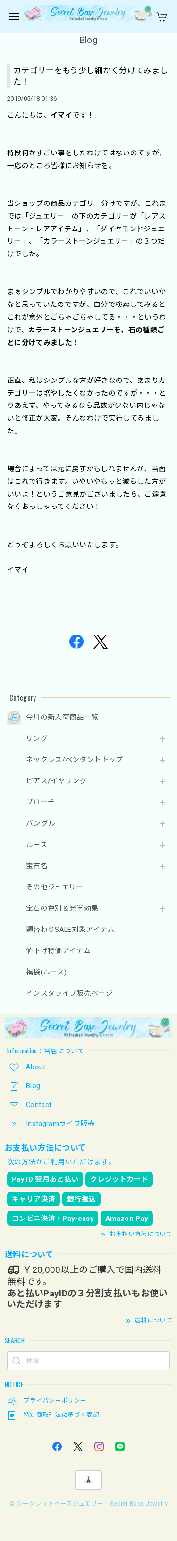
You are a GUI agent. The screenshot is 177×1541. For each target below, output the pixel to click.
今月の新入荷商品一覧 (62, 717)
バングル (40, 824)
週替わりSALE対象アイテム (70, 930)
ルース (36, 845)
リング (37, 739)
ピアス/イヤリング (56, 781)
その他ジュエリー (55, 887)
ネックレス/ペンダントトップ (74, 760)
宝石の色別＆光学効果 (62, 909)
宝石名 (37, 866)
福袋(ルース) (46, 972)
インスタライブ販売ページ (69, 994)
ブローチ (40, 802)
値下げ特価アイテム (58, 951)
